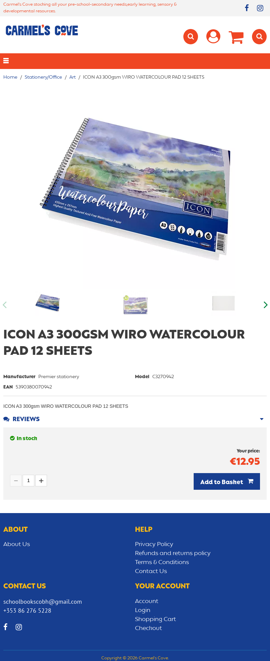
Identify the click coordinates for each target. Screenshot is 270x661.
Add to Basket (222, 482)
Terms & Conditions (162, 562)
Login (142, 610)
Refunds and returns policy (173, 553)
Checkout (148, 628)
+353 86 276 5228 (27, 610)
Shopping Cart (155, 619)
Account (146, 601)
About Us (16, 544)
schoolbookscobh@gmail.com (42, 601)
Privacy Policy (154, 544)
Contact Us (151, 571)
